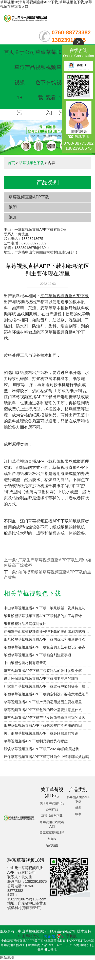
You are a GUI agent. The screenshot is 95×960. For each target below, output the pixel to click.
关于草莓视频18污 (19, 82)
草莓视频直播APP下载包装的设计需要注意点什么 (43, 710)
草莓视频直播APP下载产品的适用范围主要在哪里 (43, 702)
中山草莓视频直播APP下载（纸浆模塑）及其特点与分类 (47, 608)
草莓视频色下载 (31, 163)
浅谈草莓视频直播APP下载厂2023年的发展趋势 (41, 749)
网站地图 (7, 957)
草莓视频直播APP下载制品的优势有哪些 (36, 741)
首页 (9, 52)
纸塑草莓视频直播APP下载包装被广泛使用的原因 (43, 725)
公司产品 (52, 809)
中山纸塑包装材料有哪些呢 (25, 663)
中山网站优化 (29, 936)
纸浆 (13, 217)
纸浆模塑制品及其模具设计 (25, 624)
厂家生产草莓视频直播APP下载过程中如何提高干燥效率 (47, 686)
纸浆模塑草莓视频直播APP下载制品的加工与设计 (43, 616)
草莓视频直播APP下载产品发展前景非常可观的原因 (44, 718)
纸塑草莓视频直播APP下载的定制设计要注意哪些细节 (46, 694)
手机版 (71, 936)
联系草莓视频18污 (61, 82)
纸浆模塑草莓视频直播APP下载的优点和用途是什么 (44, 639)
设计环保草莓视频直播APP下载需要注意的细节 (41, 678)
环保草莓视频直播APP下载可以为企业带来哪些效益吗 (46, 757)
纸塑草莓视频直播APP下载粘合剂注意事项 (37, 655)
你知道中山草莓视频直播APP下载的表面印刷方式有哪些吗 (47, 631)
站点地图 (52, 845)
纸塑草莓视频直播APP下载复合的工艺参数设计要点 (44, 647)
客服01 (77, 65)
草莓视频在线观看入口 (51, 82)
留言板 (51, 839)
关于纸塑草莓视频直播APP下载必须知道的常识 (41, 733)
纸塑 (13, 207)
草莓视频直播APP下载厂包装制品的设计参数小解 (43, 671)
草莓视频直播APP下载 (29, 197)
